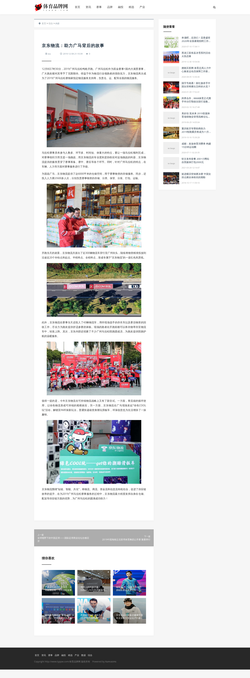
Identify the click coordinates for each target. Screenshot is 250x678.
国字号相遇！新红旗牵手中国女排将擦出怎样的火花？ (196, 84)
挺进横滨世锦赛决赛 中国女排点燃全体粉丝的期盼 (196, 175)
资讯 (88, 7)
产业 (142, 7)
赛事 (99, 7)
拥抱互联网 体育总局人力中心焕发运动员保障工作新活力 (196, 71)
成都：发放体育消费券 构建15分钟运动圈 (196, 145)
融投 (120, 7)
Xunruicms (110, 669)
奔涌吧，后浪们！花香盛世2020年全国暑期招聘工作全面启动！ (196, 41)
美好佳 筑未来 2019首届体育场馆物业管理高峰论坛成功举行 (196, 117)
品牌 (110, 7)
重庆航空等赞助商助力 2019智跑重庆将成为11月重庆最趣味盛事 (195, 132)
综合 (50, 23)
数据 (85, 663)
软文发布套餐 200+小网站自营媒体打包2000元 (195, 160)
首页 (77, 7)
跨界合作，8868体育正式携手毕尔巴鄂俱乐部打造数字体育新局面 (196, 101)
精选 (131, 7)
